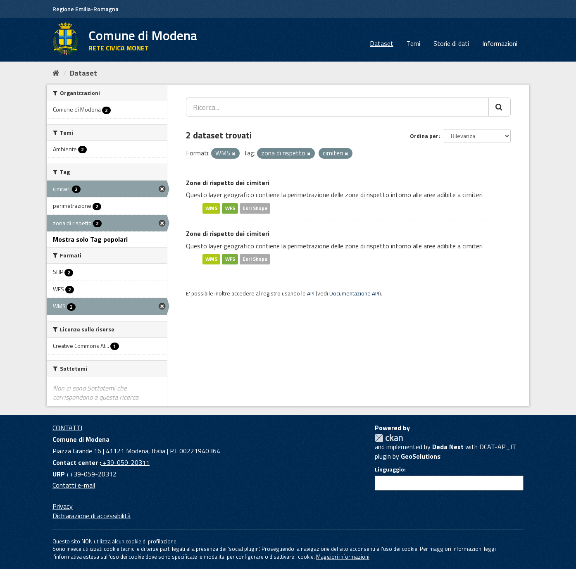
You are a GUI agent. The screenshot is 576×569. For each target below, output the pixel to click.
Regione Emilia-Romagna (85, 9)
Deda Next (448, 447)
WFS (230, 208)
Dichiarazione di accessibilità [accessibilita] (91, 516)
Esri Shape (255, 208)
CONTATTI (67, 428)
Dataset (381, 43)
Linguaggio (389, 469)
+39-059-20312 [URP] (92, 474)
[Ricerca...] (337, 107)
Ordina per (424, 135)
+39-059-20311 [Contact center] (125, 462)
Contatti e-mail (73, 485)
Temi (413, 43)
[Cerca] (499, 107)
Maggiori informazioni (342, 556)
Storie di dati (451, 43)
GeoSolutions (420, 456)
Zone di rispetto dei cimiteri (227, 183)
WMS (211, 208)
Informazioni (499, 43)
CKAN (389, 437)
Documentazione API (354, 293)
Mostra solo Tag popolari (90, 239)
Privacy (62, 506)
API (310, 293)
